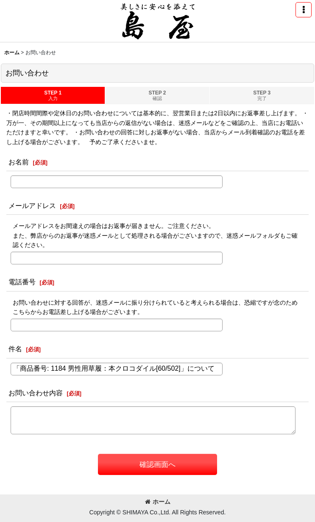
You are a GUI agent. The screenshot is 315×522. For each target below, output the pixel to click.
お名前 (18, 162)
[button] (303, 9)
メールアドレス (32, 205)
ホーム (157, 501)
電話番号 (22, 282)
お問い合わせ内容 (35, 393)
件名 (15, 349)
